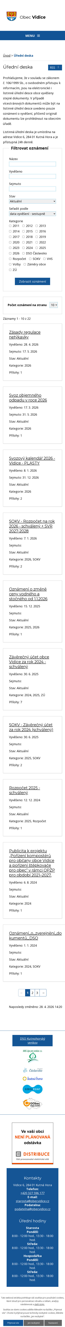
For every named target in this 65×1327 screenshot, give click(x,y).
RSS (55, 68)
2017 (16, 237)
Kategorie (16, 221)
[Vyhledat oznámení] (32, 281)
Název (13, 159)
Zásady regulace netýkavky (25, 334)
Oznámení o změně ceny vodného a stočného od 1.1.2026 (28, 594)
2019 (42, 237)
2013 (42, 226)
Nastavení (53, 1322)
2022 (42, 242)
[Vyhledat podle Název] (32, 164)
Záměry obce (36, 264)
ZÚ (15, 270)
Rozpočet (19, 259)
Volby (17, 264)
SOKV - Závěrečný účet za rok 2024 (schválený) (31, 727)
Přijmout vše (13, 1322)
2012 (29, 226)
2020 (16, 242)
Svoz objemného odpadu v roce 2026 (28, 397)
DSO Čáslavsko (36, 253)
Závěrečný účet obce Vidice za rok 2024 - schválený (29, 661)
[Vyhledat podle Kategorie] (10, 226)
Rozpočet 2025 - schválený (24, 790)
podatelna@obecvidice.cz (32, 1209)
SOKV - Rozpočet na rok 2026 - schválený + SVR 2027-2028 (32, 526)
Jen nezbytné (34, 1322)
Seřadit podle (18, 209)
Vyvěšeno (15, 171)
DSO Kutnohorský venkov (32, 1041)
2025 (42, 248)
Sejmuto (15, 184)
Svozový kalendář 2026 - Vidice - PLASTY (32, 460)
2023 (16, 248)
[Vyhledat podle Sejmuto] (32, 189)
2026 (16, 253)
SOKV (36, 259)
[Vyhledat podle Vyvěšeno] (32, 176)
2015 (29, 231)
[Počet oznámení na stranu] (54, 305)
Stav (12, 196)
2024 (29, 248)
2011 (16, 226)
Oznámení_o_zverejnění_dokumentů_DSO (35, 935)
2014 (16, 231)
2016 (42, 231)
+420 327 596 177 (32, 1193)
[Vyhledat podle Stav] (32, 201)
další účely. (39, 1304)
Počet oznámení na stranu (27, 305)
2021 (29, 242)
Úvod (6, 56)
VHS (50, 259)
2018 (29, 237)
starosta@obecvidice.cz (32, 1201)
